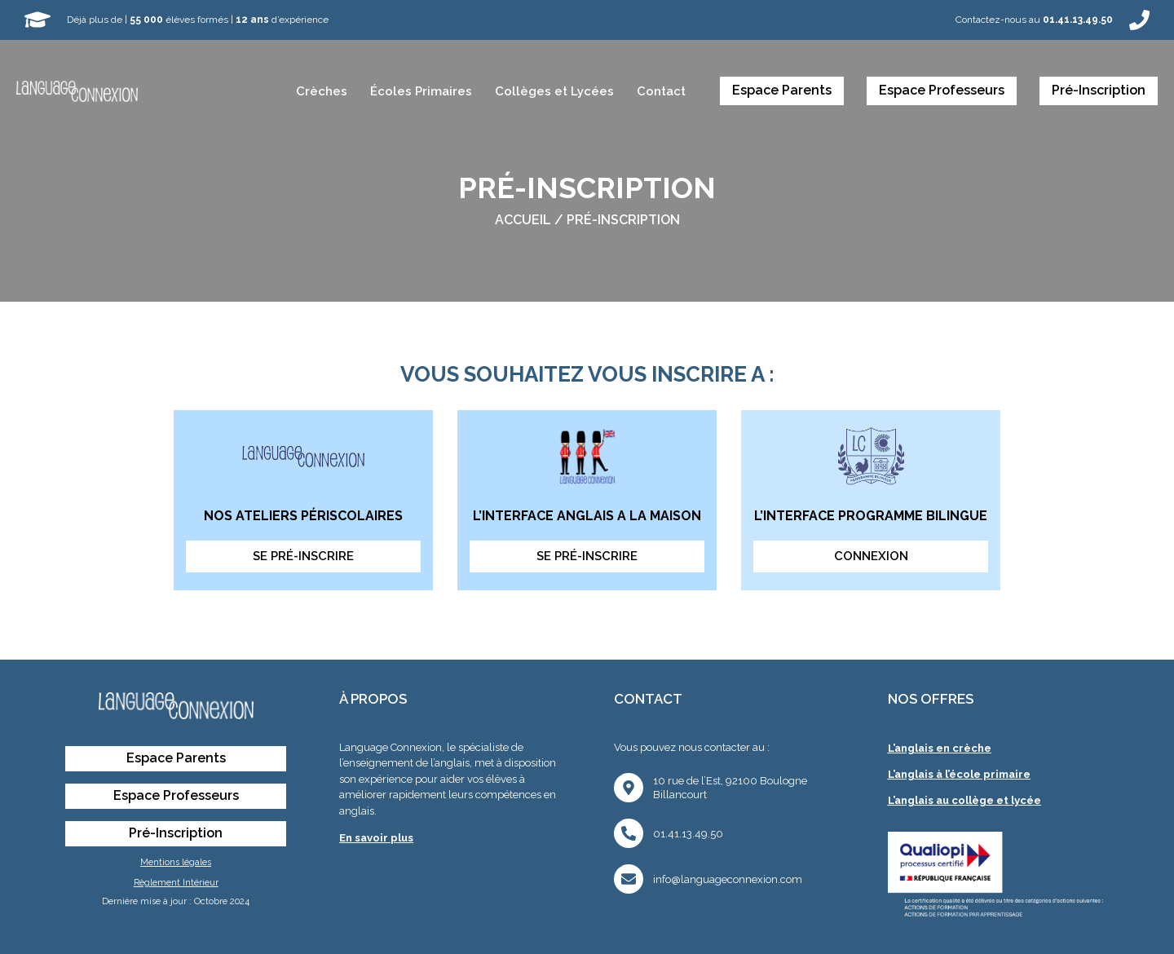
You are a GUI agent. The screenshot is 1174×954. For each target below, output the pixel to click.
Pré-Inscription (1098, 90)
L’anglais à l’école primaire (959, 774)
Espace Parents (782, 90)
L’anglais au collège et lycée (964, 800)
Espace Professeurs (941, 90)
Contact (661, 91)
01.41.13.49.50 (688, 834)
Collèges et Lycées (554, 91)
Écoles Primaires (421, 91)
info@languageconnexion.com (727, 879)
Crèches (321, 91)
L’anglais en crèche (939, 748)
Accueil (523, 219)
